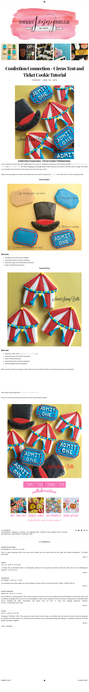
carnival (15, 532)
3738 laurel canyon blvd (64, 583)
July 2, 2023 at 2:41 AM (10, 613)
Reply (85, 557)
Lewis (3, 562)
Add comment (7, 626)
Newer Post (6, 680)
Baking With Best (76, 164)
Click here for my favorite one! (30, 392)
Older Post (83, 680)
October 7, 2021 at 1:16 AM (11, 580)
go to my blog (11, 570)
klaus (3, 611)
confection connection (50, 532)
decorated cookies (20, 534)
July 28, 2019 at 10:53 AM (11, 565)
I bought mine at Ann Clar (28, 353)
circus (22, 532)
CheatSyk (5, 578)
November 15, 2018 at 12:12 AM (13, 549)
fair (31, 534)
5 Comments (6, 530)
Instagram (54, 174)
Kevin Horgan (7, 591)
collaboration (32, 532)
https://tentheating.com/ (12, 603)
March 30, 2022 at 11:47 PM (11, 593)
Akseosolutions (8, 547)
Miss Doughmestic (14, 166)
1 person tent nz (15, 616)
